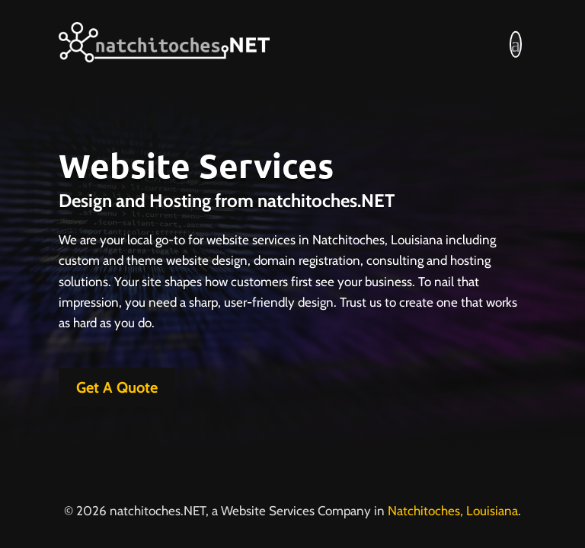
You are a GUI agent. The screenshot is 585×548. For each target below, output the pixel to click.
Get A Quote (117, 387)
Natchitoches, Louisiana (453, 510)
